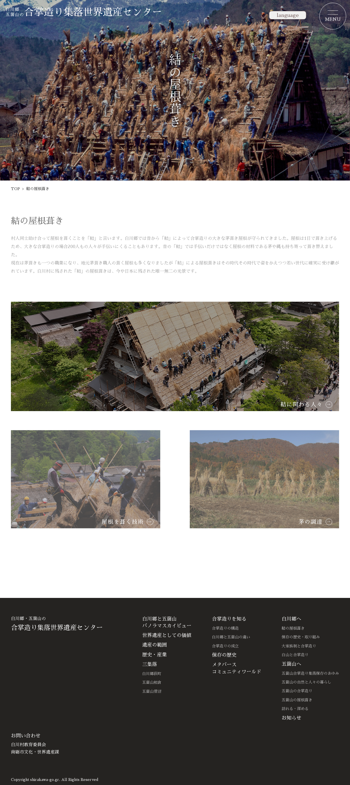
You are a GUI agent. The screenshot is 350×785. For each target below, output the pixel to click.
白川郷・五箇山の (68, 624)
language (288, 15)
